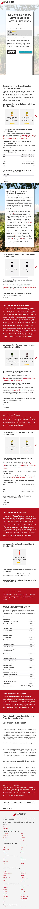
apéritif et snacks (28, 285)
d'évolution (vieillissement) (16, 477)
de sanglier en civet (27, 287)
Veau (22, 851)
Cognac (4, 898)
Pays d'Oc (23, 889)
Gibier (4, 851)
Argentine (5, 837)
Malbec (4, 880)
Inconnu (22, 863)
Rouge (4, 857)
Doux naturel (23, 859)
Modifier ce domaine (25, 52)
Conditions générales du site (9, 829)
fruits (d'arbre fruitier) (27, 477)
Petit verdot (23, 875)
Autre (22, 861)
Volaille (22, 852)
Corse (4, 900)
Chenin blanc (23, 873)
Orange (22, 865)
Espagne (22, 835)
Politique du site (6, 828)
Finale (11, 238)
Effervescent (5, 861)
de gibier (22, 285)
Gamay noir (23, 871)
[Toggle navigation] (36, 2)
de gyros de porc (24, 465)
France (22, 838)
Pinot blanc (23, 880)
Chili (22, 833)
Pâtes (22, 849)
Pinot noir (5, 870)
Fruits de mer (6, 849)
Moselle (22, 887)
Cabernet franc (6, 877)
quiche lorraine (18, 380)
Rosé (4, 863)
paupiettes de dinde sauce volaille (15, 288)
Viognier (22, 877)
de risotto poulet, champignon (26, 136)
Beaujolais (5, 889)
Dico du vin (5, 906)
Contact (4, 826)
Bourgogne (5, 892)
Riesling (4, 879)
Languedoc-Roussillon (25, 885)
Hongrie (22, 840)
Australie (5, 838)
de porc (22, 377)
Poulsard (8, 235)
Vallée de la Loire (24, 896)
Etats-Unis (23, 837)
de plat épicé (23, 463)
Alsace (4, 885)
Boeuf (4, 847)
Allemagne (5, 835)
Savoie (22, 892)
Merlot (4, 875)
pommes (20, 390)
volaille (4, 465)
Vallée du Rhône (24, 898)
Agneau (4, 845)
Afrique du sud (6, 833)
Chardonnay (5, 871)
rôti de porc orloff (23, 138)
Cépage (13, 235)
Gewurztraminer (24, 879)
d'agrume (16, 390)
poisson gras (27, 377)
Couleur (30, 222)
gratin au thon (10, 380)
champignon (28, 135)
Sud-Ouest (23, 894)
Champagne (12, 213)
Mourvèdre (23, 870)
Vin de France (24, 900)
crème (31, 389)
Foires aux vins (24, 906)
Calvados (5, 894)
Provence (23, 891)
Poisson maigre (24, 845)
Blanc (4, 859)
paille (20, 220)
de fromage (18, 389)
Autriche (5, 840)
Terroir (22, 238)
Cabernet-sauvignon (7, 873)
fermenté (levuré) (25, 389)
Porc (22, 847)
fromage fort (29, 463)
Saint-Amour (26, 213)
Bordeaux (5, 891)
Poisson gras (5, 852)
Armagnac (5, 887)
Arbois (26, 202)
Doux (22, 857)
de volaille (22, 135)
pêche (25, 390)
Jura (12, 195)
